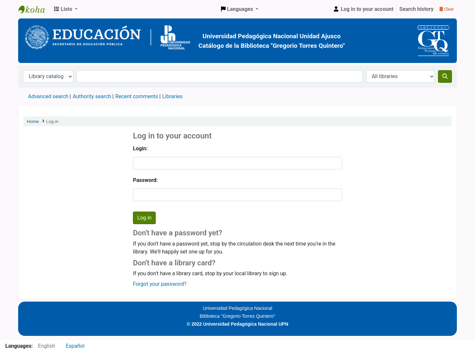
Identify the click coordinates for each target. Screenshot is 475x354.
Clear (446, 9)
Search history (416, 9)
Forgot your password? (159, 284)
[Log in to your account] (363, 9)
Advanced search (48, 96)
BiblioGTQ (34, 9)
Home (33, 121)
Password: (145, 180)
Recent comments (136, 96)
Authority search (92, 96)
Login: (140, 148)
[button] (65, 9)
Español (75, 346)
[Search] (445, 76)
